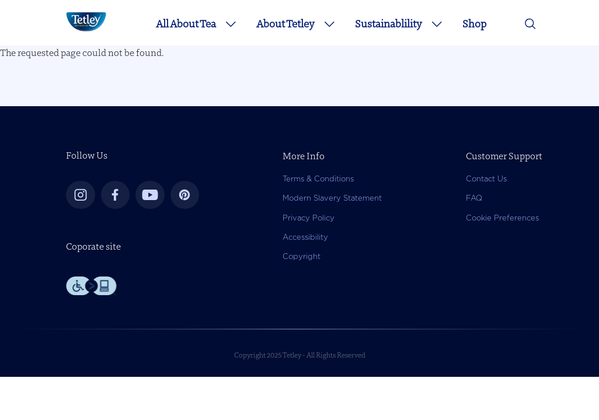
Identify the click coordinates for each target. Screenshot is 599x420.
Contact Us (486, 178)
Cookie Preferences (502, 218)
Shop (474, 23)
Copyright (302, 256)
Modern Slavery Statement (332, 198)
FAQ (474, 198)
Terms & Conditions (318, 178)
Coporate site (93, 246)
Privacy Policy (309, 218)
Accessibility (305, 237)
